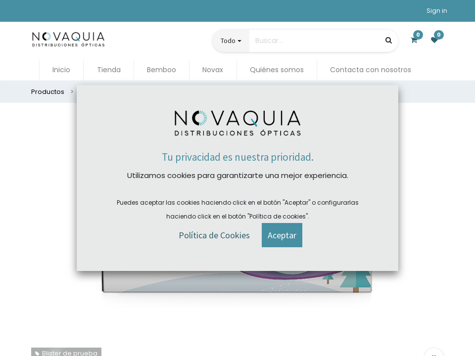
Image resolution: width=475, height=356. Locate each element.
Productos (47, 91)
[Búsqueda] (389, 40)
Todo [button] (228, 40)
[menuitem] (61, 70)
